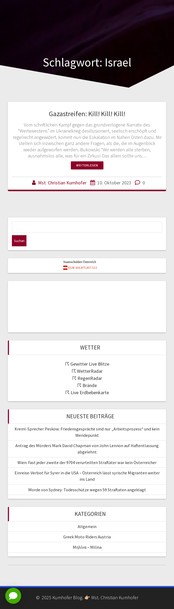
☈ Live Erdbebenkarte (87, 392)
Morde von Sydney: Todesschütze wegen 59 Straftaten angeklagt (87, 489)
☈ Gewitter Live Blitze (87, 364)
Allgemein (87, 526)
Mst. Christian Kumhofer (62, 183)
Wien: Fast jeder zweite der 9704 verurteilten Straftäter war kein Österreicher (87, 462)
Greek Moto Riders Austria (87, 536)
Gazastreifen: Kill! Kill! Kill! (87, 113)
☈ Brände (87, 385)
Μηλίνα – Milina (87, 547)
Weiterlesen (87, 165)
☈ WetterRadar (87, 371)
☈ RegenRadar (87, 378)
